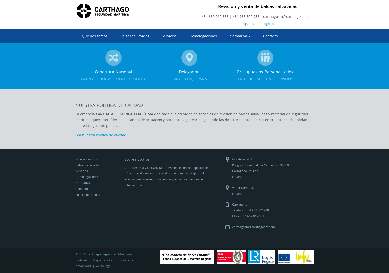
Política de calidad (87, 195)
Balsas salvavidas (134, 36)
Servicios (169, 36)
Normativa (240, 36)
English (268, 23)
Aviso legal (103, 266)
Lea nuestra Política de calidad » (102, 135)
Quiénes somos (94, 36)
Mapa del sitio (103, 260)
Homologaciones (203, 36)
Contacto (270, 36)
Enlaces (81, 260)
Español (248, 23)
